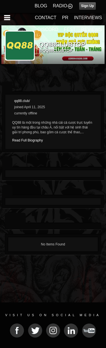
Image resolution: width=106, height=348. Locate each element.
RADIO (60, 5)
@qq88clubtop (55, 50)
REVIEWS (91, 29)
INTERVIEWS (88, 17)
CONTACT (45, 17)
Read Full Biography (27, 140)
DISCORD (48, 29)
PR (65, 17)
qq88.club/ (22, 101)
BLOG (41, 5)
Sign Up (87, 6)
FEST (69, 29)
